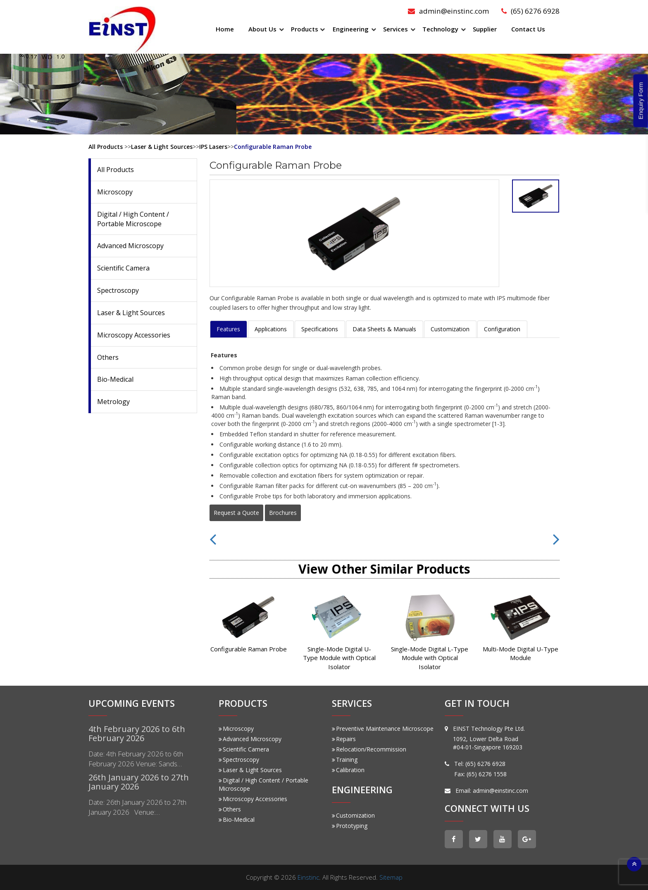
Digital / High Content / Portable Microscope (133, 219)
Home (225, 29)
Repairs (344, 739)
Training (344, 759)
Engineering (351, 29)
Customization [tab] (450, 329)
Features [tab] (228, 329)
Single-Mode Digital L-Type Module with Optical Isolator (429, 658)
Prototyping (349, 826)
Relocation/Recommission (369, 749)
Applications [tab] (271, 329)
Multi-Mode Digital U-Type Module (520, 653)
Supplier (485, 29)
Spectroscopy (118, 290)
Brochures (283, 513)
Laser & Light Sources (162, 147)
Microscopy (115, 191)
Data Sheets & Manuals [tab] (384, 329)
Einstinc (308, 877)
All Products (105, 147)
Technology (440, 29)
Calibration (348, 770)
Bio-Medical (115, 379)
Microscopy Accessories (133, 335)
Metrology (113, 401)
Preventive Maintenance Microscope (383, 728)
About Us (262, 29)
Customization (353, 815)
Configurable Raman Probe (273, 147)
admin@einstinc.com (449, 11)
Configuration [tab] (502, 329)
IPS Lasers (213, 147)
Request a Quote (236, 513)
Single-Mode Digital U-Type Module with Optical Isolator (339, 658)
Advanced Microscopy (130, 245)
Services (395, 29)
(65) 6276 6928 (530, 11)
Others (108, 357)
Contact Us (528, 29)
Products (304, 29)
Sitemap (391, 877)
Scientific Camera (123, 268)
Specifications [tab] (319, 329)
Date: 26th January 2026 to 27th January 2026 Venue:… (137, 807)
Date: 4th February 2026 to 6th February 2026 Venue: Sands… (135, 758)
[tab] (535, 196)
